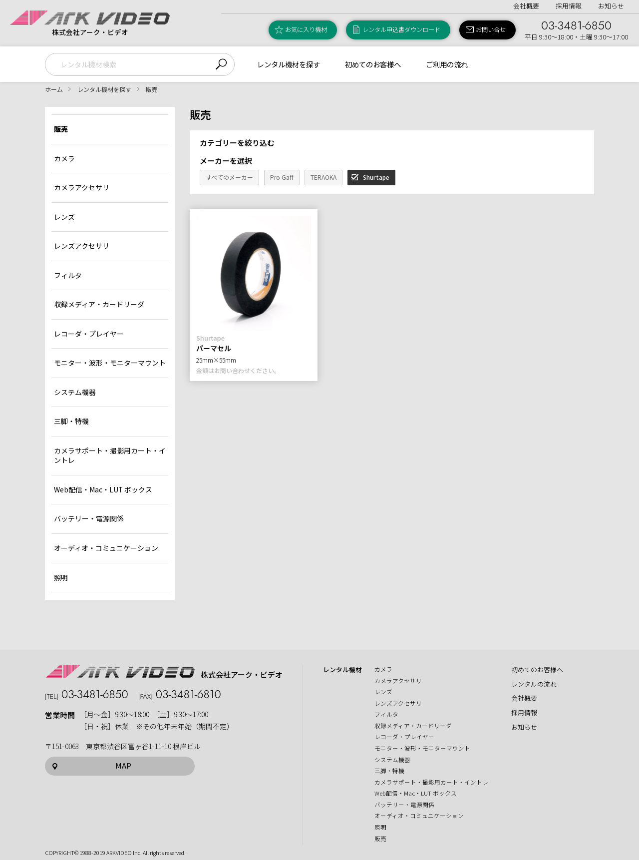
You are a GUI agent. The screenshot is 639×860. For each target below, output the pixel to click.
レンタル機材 (342, 669)
